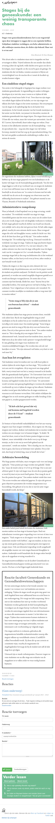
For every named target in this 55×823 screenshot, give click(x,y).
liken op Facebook (37, 813)
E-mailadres (6, 733)
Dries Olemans (48, 55)
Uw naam (5, 716)
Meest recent (22, 781)
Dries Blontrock (36, 55)
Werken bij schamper (9, 818)
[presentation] (19, 763)
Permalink (5, 695)
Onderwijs (9, 33)
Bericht (5, 741)
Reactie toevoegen (8, 679)
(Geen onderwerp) (12, 691)
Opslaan (7, 769)
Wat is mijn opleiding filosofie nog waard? (21, 785)
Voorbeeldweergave (20, 769)
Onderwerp (6, 724)
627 (3, 33)
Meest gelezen (10, 781)
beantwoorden (6, 705)
